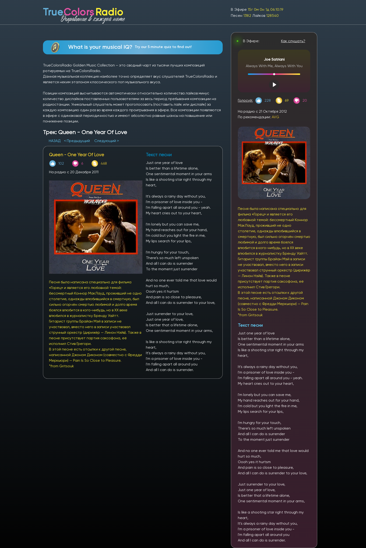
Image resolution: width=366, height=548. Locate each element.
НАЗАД (55, 141)
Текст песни (250, 325)
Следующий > (106, 141)
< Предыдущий (77, 141)
